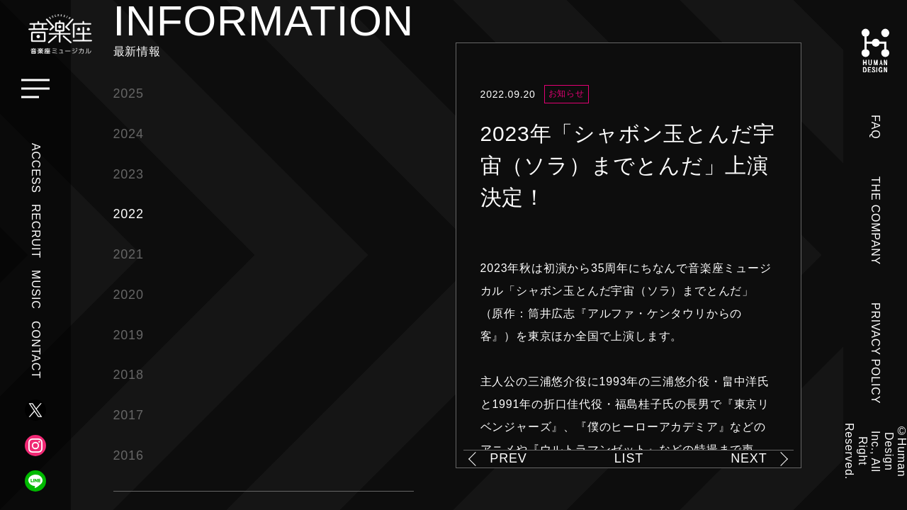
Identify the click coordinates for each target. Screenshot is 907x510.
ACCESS (36, 168)
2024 (128, 134)
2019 (128, 335)
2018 (128, 375)
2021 (128, 254)
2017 (128, 415)
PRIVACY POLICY (875, 353)
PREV (508, 458)
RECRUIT (36, 231)
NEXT (749, 458)
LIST (628, 458)
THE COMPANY (875, 220)
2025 (128, 93)
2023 (128, 174)
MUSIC (36, 290)
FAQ (875, 127)
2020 (128, 295)
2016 (128, 455)
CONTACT (36, 350)
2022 (128, 214)
